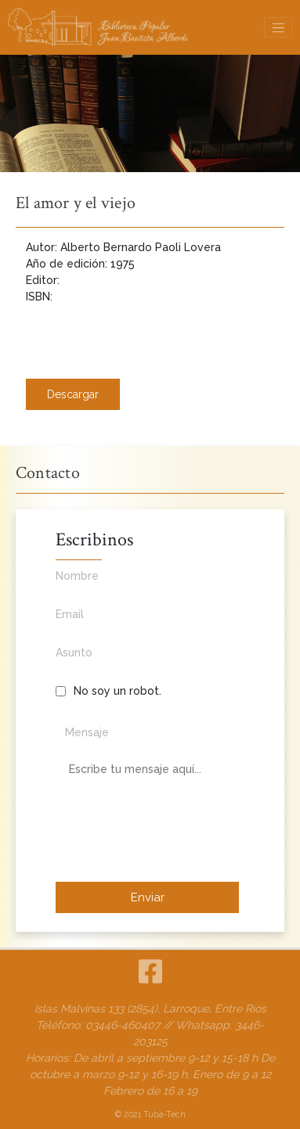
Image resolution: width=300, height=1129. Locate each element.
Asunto (147, 661)
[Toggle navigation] (278, 27)
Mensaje (87, 732)
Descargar (73, 394)
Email (147, 623)
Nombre (147, 584)
